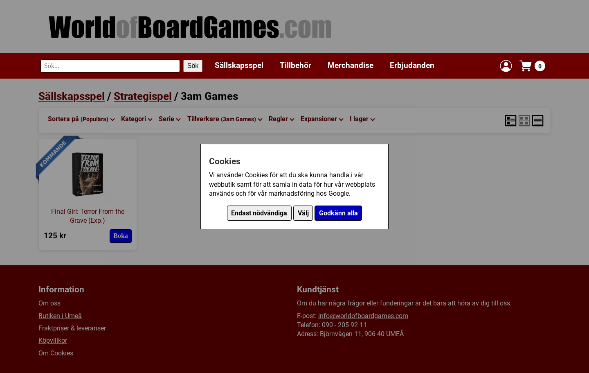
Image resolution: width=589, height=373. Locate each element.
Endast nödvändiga (259, 213)
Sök (193, 65)
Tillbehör (295, 65)
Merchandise (350, 65)
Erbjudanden (412, 65)
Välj (303, 213)
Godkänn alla (338, 213)
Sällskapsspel (239, 65)
